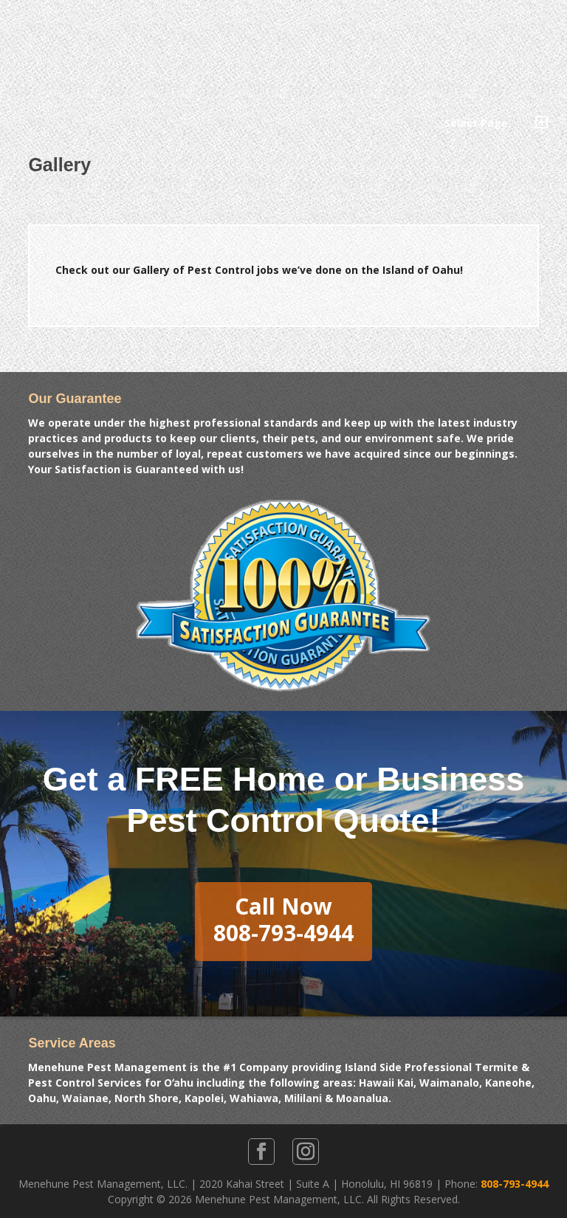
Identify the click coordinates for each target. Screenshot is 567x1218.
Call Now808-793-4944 (283, 919)
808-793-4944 (515, 1184)
